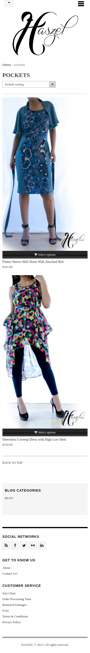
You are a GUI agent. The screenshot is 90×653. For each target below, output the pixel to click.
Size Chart (9, 594)
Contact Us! (9, 575)
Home (6, 66)
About (6, 569)
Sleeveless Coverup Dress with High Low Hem (34, 441)
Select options (45, 256)
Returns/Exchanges (14, 606)
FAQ (5, 612)
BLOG (9, 499)
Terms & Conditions (15, 618)
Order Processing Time (16, 600)
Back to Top (12, 464)
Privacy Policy (11, 623)
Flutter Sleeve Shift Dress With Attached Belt (33, 263)
